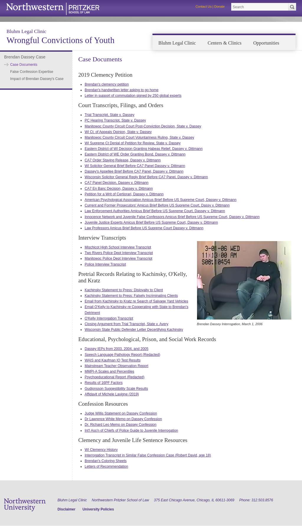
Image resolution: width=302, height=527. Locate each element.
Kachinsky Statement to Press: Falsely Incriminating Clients (131, 296)
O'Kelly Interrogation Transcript (109, 318)
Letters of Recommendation (106, 466)
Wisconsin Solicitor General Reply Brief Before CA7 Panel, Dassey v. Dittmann (146, 177)
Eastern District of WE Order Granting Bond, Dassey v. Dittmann (135, 154)
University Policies (98, 509)
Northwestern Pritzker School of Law (120, 500)
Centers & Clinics (225, 42)
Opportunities (266, 42)
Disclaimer (67, 509)
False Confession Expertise (31, 72)
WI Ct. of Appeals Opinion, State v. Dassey (118, 132)
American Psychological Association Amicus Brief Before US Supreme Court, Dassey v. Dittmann (161, 200)
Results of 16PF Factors (104, 383)
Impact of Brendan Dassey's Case (36, 79)
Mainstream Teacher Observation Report (116, 366)
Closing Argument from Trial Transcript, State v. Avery (126, 324)
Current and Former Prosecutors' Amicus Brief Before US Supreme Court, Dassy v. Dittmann (157, 205)
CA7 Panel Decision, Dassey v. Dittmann (117, 183)
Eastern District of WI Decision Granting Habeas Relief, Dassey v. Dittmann (144, 149)
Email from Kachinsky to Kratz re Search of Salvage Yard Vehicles (136, 301)
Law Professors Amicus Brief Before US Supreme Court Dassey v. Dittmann (144, 228)
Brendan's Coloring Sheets (106, 461)
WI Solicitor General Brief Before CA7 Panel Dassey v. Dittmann (135, 166)
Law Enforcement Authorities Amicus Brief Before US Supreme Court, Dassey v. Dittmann (155, 211)
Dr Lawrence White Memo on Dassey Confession (123, 419)
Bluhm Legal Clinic (26, 31)
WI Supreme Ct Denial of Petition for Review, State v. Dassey (132, 143)
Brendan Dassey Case (24, 57)
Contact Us (203, 6)
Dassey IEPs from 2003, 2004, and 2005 (116, 349)
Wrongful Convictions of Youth (60, 40)
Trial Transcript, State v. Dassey (109, 115)
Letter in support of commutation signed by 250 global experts (133, 96)
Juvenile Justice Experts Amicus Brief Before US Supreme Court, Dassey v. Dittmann (151, 222)
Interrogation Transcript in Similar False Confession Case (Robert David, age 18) (148, 455)
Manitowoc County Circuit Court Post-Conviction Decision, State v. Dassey (143, 126)
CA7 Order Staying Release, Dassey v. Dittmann (123, 160)
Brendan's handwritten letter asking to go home (121, 90)
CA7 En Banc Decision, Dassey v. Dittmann (119, 188)
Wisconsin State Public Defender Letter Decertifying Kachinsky (134, 330)
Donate (219, 6)
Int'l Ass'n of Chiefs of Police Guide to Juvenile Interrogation (131, 430)
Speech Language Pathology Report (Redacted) (122, 355)
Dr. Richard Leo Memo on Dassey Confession (120, 425)
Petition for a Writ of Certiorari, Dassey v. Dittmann (124, 194)
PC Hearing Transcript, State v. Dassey (115, 120)
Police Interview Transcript (105, 264)
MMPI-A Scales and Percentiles (109, 371)
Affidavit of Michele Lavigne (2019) (112, 394)
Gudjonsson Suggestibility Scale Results (116, 389)
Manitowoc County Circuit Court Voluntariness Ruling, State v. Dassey (139, 137)
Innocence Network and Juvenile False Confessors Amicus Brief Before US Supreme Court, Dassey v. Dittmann (172, 217)
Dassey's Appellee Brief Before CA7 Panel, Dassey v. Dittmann (134, 171)
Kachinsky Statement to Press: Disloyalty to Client (124, 290)
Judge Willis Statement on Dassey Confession (121, 413)
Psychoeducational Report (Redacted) (115, 377)
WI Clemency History (101, 450)
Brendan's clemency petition (107, 84)
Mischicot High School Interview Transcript (118, 247)
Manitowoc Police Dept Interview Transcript (118, 258)
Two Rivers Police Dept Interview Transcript (119, 253)
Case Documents (23, 65)
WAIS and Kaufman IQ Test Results (112, 360)
